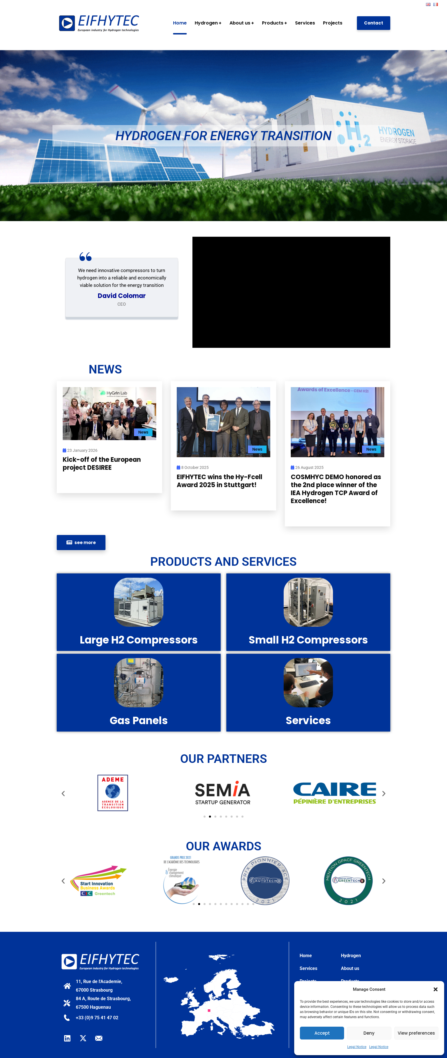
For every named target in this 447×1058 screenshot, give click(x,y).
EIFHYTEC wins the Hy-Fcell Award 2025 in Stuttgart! (219, 481)
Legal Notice (356, 1047)
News (143, 432)
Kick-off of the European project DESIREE (102, 463)
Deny (369, 1033)
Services (308, 968)
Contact (373, 23)
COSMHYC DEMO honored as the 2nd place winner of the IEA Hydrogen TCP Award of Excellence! (336, 489)
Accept (322, 1033)
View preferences (416, 1033)
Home (306, 955)
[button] (435, 989)
